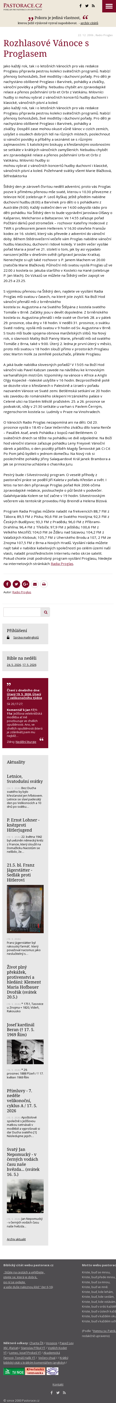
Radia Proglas (62, 563)
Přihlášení (17, 630)
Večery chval (46, 1358)
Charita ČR (36, 1343)
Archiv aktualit (16, 1239)
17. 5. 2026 (29, 665)
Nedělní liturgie (26, 742)
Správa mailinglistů (26, 637)
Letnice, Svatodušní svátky (25, 778)
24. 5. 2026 (14, 665)
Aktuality (16, 762)
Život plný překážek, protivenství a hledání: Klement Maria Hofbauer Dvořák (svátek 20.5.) (24, 982)
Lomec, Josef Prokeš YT (25, 1353)
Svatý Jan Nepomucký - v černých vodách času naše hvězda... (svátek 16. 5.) (23, 1161)
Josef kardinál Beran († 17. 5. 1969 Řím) (20, 1029)
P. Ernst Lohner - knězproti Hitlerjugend (23, 825)
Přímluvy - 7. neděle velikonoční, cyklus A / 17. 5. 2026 (22, 1100)
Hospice (51, 1343)
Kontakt (58, 1384)
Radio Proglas (104, 35)
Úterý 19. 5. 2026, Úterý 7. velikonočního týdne (24, 696)
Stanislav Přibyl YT (33, 1348)
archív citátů (89, 23)
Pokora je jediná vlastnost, (58, 17)
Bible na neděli (22, 658)
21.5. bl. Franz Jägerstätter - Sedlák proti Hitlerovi (20, 872)
